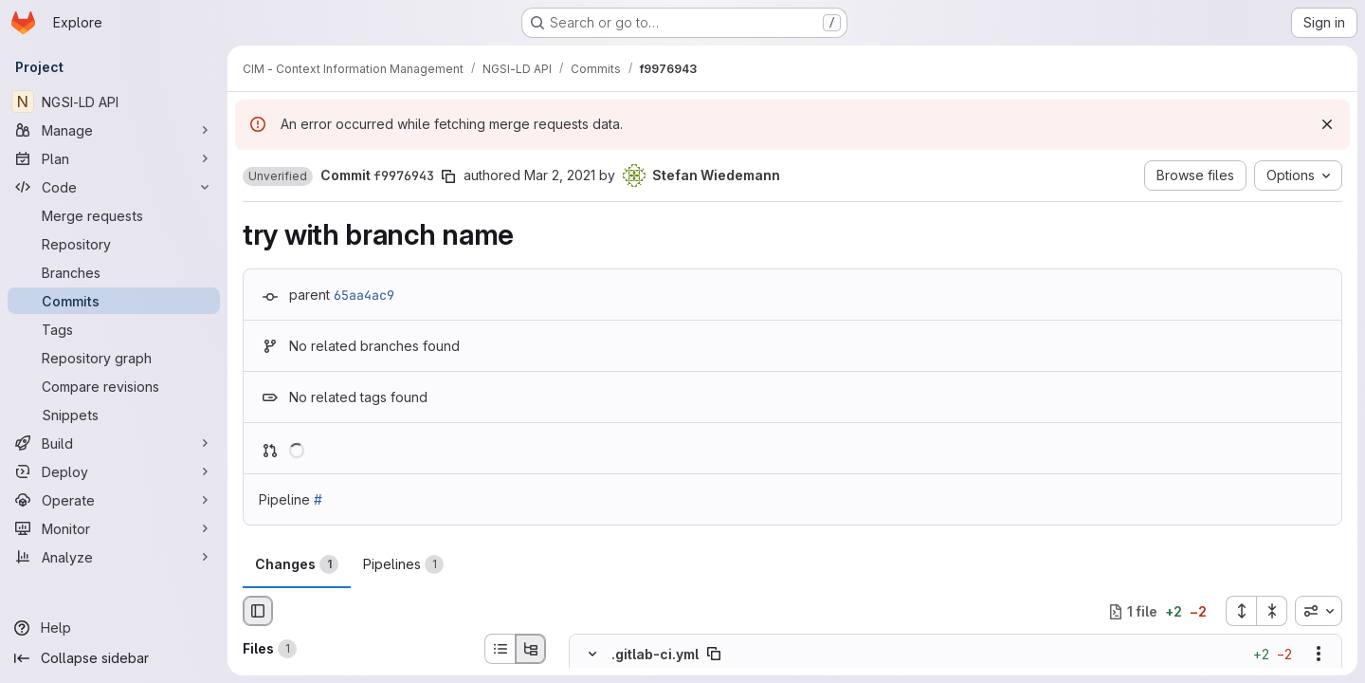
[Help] (114, 628)
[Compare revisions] (114, 386)
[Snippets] (114, 414)
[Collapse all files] (1272, 611)
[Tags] (114, 329)
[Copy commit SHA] (448, 176)
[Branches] (114, 272)
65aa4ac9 (364, 295)
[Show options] (1318, 654)
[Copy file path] (713, 654)
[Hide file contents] (592, 654)
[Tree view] (531, 649)
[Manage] (114, 130)
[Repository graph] (114, 357)
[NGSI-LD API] (114, 101)
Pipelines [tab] (403, 564)
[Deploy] (114, 471)
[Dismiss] (1327, 124)
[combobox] (1318, 611)
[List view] (499, 649)
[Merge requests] (114, 215)
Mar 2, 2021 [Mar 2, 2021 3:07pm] (559, 175)
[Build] (114, 443)
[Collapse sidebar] (114, 658)
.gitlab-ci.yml (655, 654)
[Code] (114, 187)
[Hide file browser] (258, 611)
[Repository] (114, 244)
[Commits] (114, 300)
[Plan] (114, 158)
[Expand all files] (1241, 611)
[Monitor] (114, 528)
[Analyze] (114, 557)
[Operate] (114, 500)
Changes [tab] (296, 564)
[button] (278, 176)
